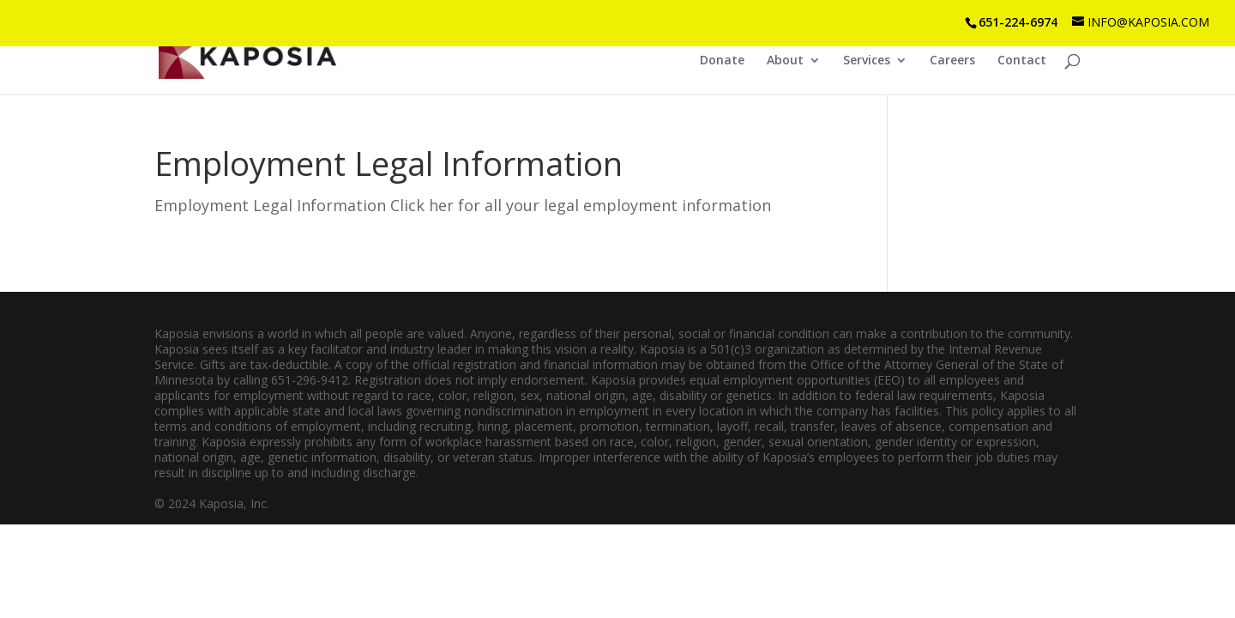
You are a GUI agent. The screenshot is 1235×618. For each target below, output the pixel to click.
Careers (952, 61)
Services (866, 61)
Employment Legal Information (388, 163)
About (785, 61)
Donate (722, 61)
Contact (1021, 61)
